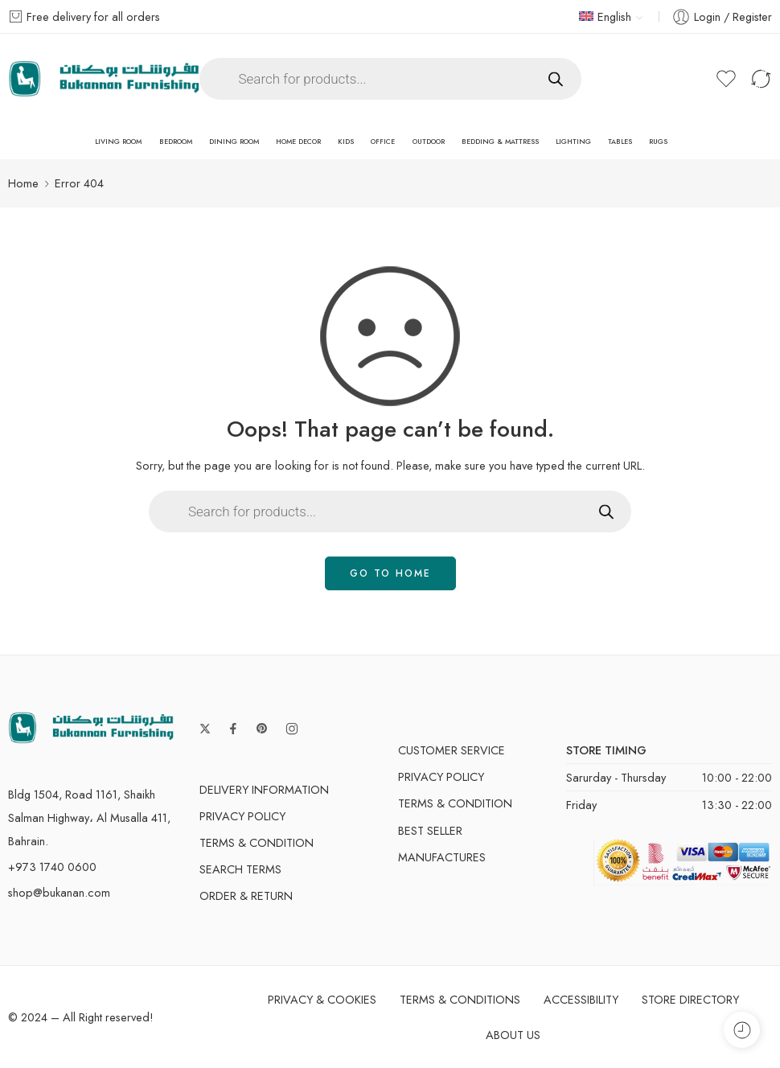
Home (23, 183)
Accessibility (581, 999)
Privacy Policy (242, 815)
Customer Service (451, 749)
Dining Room (234, 141)
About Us (513, 1034)
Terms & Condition (256, 842)
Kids (346, 141)
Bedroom (175, 141)
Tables (620, 141)
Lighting (573, 141)
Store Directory (690, 999)
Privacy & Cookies (322, 999)
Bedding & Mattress (500, 141)
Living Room (118, 141)
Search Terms (240, 869)
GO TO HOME (390, 573)
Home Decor (298, 141)
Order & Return (246, 895)
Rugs (658, 141)
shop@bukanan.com (59, 892)
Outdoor (429, 141)
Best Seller (430, 830)
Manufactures (442, 856)
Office (383, 141)
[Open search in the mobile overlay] (390, 79)
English (605, 16)
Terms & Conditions (460, 999)
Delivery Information (264, 789)
